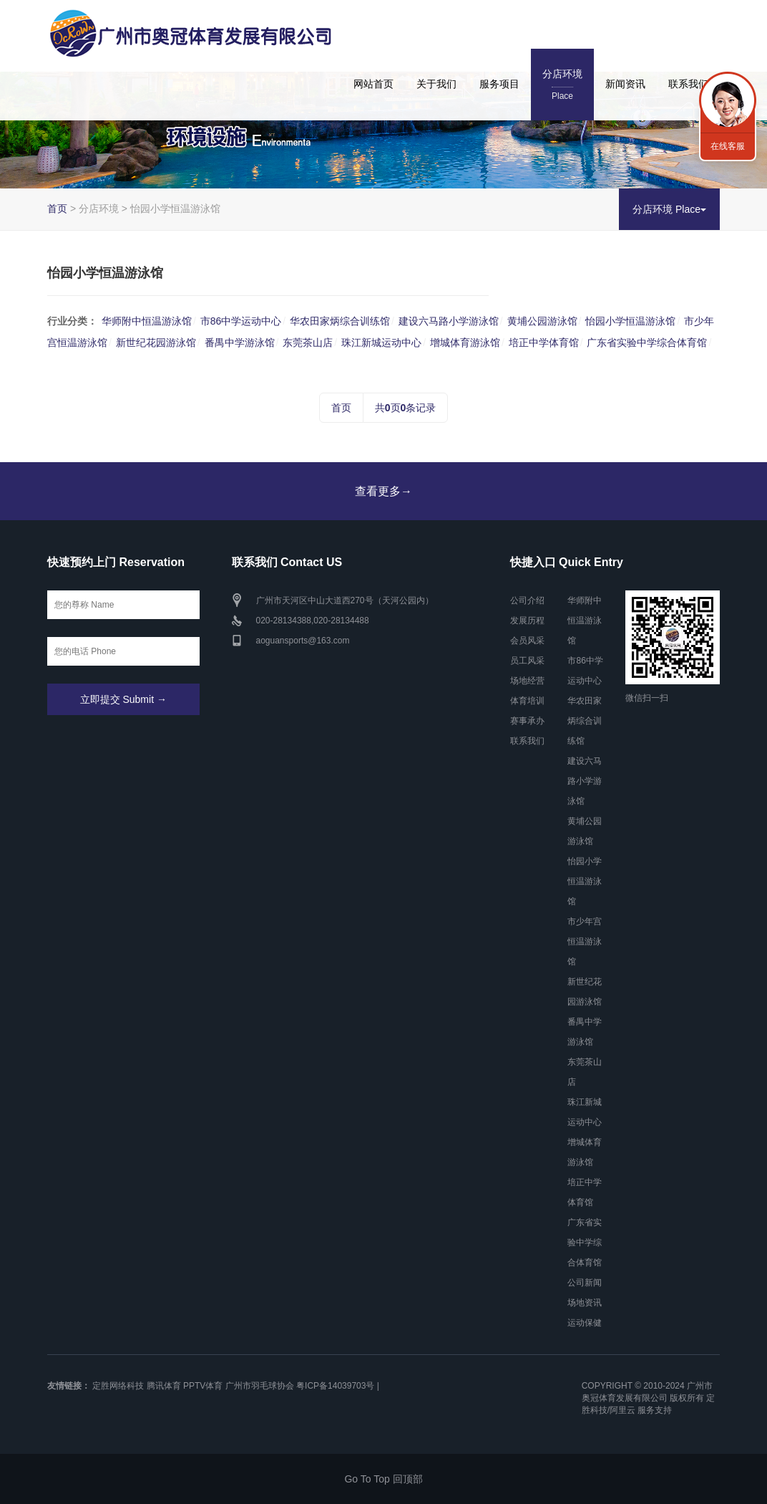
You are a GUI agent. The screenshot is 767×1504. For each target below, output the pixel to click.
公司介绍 (527, 600)
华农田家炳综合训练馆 (340, 321)
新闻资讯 (625, 84)
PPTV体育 (203, 1386)
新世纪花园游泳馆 (156, 342)
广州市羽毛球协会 (259, 1386)
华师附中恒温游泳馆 (147, 321)
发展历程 (527, 621)
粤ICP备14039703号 (335, 1386)
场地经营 (527, 681)
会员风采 (527, 641)
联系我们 (688, 84)
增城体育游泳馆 (465, 342)
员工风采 (527, 661)
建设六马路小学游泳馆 (449, 321)
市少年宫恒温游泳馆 (584, 941)
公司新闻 (584, 1283)
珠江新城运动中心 (381, 342)
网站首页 (373, 84)
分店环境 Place (669, 209)
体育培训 (527, 701)
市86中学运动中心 (241, 321)
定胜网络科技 (118, 1386)
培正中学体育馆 (544, 342)
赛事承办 (527, 721)
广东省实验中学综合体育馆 (647, 342)
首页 (57, 208)
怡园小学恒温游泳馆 (630, 321)
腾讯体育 (164, 1386)
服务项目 (499, 84)
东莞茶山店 (308, 342)
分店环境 (562, 85)
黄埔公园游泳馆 (542, 321)
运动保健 (584, 1323)
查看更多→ (383, 491)
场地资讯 (584, 1303)
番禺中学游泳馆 (240, 342)
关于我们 (436, 84)
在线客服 (727, 146)
